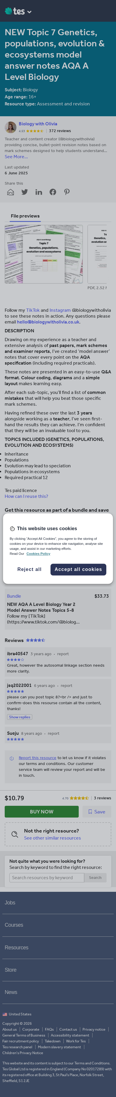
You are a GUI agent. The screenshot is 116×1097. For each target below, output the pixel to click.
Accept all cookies (78, 569)
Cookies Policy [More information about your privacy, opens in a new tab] (38, 553)
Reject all (29, 569)
